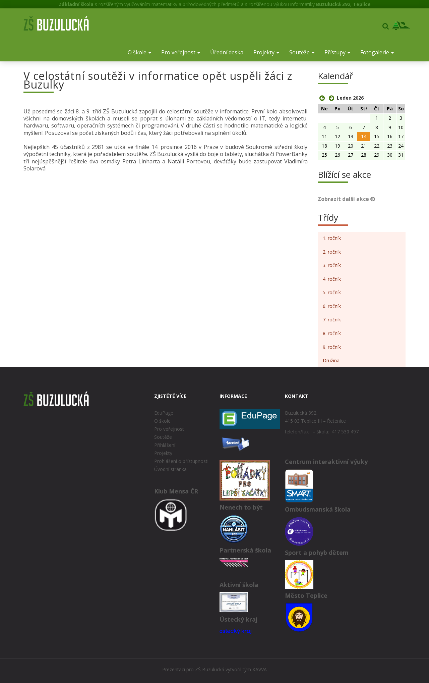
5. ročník (332, 292)
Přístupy (337, 52)
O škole (139, 52)
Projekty (266, 52)
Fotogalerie (377, 52)
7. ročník (332, 319)
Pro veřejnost (180, 52)
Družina (331, 360)
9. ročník (332, 347)
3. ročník (332, 265)
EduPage (163, 413)
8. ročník (332, 333)
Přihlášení (164, 445)
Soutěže (301, 52)
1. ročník (332, 238)
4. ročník (332, 279)
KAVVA (259, 669)
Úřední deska (226, 52)
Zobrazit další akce (346, 199)
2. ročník (332, 252)
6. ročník (332, 306)
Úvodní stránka (170, 469)
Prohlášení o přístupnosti (181, 461)
